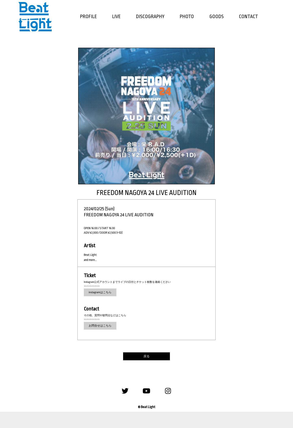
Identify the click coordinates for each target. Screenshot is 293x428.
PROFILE (88, 16)
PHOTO (187, 16)
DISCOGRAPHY (150, 16)
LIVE (116, 16)
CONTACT (248, 16)
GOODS (216, 16)
